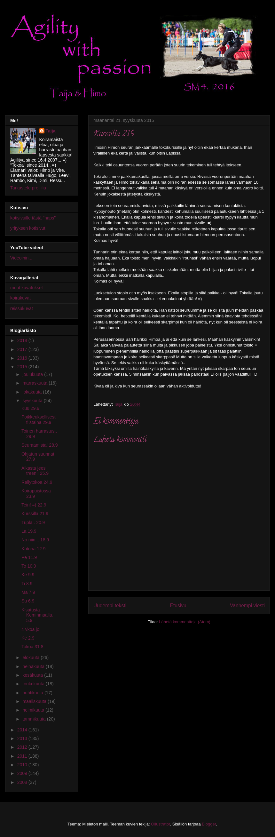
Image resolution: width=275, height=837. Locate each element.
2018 (22, 340)
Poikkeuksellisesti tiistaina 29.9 (39, 419)
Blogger (209, 824)
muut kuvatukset (26, 287)
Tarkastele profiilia (28, 187)
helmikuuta (33, 710)
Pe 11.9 (29, 557)
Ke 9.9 (27, 574)
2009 (22, 773)
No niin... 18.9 (35, 539)
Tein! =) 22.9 (33, 504)
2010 (22, 764)
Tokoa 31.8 (32, 646)
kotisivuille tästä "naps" (33, 217)
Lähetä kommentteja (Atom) (184, 621)
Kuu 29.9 (30, 408)
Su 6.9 (27, 600)
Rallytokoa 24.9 (36, 482)
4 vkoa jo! (31, 629)
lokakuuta (32, 392)
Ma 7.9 (28, 592)
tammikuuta (34, 718)
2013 (22, 738)
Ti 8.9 (27, 583)
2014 (22, 729)
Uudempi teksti (109, 605)
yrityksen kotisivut (27, 228)
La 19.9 (28, 531)
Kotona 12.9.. (34, 548)
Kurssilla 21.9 (34, 513)
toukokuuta (33, 683)
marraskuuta (35, 383)
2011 (22, 756)
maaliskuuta (35, 701)
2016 (22, 358)
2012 (22, 747)
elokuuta (31, 657)
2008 (22, 782)
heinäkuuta (33, 666)
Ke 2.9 (27, 638)
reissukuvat (21, 308)
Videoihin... (21, 257)
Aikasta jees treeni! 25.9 (35, 471)
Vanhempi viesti (247, 605)
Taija (51, 130)
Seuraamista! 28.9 (39, 445)
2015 (22, 366)
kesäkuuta (33, 675)
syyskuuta (32, 400)
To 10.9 (28, 566)
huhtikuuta (33, 692)
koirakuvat (20, 297)
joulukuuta (33, 374)
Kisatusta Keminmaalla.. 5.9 (38, 615)
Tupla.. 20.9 (33, 522)
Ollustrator (160, 824)
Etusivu (178, 605)
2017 (22, 349)
